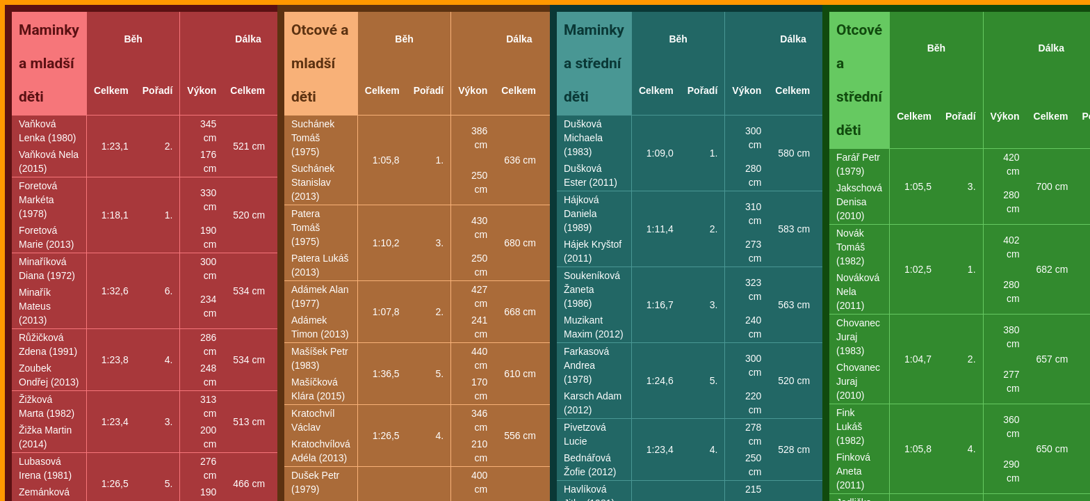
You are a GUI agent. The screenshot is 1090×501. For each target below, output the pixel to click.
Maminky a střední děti (594, 63)
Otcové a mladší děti (320, 63)
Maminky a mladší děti (49, 63)
